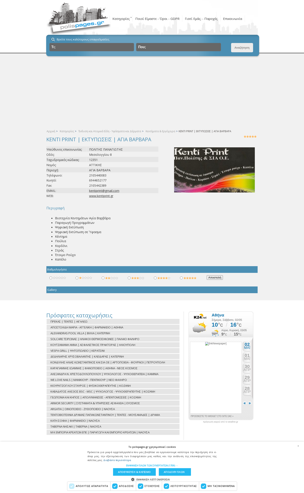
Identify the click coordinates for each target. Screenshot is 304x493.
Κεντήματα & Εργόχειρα (160, 131)
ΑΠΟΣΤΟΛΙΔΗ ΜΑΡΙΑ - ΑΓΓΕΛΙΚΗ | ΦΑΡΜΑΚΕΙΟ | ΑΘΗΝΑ (86, 327)
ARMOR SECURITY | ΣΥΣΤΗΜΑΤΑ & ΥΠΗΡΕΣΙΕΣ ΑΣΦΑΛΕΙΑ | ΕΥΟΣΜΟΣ (95, 403)
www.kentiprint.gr (101, 196)
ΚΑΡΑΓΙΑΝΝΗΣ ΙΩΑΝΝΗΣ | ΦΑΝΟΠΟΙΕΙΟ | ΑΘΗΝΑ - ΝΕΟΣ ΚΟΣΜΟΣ (94, 368)
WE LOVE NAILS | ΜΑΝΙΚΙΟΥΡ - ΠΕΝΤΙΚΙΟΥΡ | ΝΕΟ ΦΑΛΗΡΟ (88, 380)
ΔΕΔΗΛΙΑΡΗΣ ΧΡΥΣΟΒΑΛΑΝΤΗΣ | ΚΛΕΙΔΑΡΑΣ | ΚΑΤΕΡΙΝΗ (87, 356)
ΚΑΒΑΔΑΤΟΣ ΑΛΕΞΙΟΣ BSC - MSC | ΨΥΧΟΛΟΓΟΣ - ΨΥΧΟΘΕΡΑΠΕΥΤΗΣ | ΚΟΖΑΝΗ (102, 391)
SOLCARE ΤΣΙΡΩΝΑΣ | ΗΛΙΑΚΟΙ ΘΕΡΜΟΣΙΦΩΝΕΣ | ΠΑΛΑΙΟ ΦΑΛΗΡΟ (94, 339)
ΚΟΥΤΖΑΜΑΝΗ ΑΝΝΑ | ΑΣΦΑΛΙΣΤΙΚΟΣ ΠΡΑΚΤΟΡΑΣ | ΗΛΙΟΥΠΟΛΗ (92, 345)
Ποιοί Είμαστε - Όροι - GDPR (157, 18)
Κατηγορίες (121, 18)
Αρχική (51, 131)
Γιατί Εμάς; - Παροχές (201, 18)
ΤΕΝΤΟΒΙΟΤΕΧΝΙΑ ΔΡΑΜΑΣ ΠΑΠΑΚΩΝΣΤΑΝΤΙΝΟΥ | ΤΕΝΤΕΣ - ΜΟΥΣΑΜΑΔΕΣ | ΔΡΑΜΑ (105, 415)
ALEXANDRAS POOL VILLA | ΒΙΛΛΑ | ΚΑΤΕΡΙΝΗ (80, 333)
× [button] (298, 446)
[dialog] (152, 467)
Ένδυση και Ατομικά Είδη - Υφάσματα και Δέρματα (110, 131)
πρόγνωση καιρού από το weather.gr (220, 422)
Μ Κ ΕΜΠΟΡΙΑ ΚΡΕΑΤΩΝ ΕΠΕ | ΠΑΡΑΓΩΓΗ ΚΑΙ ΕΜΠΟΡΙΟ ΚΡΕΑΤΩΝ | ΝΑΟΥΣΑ (100, 432)
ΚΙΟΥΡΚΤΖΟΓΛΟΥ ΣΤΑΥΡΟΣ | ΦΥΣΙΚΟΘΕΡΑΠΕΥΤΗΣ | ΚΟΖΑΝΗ (90, 386)
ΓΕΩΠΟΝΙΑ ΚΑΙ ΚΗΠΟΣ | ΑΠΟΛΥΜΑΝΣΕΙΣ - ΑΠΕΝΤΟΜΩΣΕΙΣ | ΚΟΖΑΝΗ (95, 397)
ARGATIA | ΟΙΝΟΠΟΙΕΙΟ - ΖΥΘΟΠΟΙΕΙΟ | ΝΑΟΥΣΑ (82, 409)
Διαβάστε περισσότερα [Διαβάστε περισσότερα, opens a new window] (117, 460)
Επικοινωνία (232, 18)
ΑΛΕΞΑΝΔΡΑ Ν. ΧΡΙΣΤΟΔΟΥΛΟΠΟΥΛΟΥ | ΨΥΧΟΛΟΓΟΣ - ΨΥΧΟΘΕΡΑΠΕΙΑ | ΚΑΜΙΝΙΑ (104, 374)
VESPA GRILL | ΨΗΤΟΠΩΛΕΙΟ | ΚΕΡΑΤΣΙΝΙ (77, 351)
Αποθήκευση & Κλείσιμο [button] (134, 472)
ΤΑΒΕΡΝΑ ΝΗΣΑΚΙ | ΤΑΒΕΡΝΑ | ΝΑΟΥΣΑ (75, 426)
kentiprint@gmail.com (104, 191)
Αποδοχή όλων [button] (174, 472)
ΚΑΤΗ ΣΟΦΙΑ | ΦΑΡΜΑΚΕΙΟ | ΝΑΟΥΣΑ (75, 421)
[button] (152, 465)
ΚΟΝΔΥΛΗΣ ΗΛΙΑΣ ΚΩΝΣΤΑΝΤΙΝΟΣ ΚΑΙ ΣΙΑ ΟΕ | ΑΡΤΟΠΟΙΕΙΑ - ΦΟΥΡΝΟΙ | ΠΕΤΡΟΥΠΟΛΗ (107, 362)
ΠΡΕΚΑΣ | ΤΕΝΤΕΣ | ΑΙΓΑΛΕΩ (68, 321)
